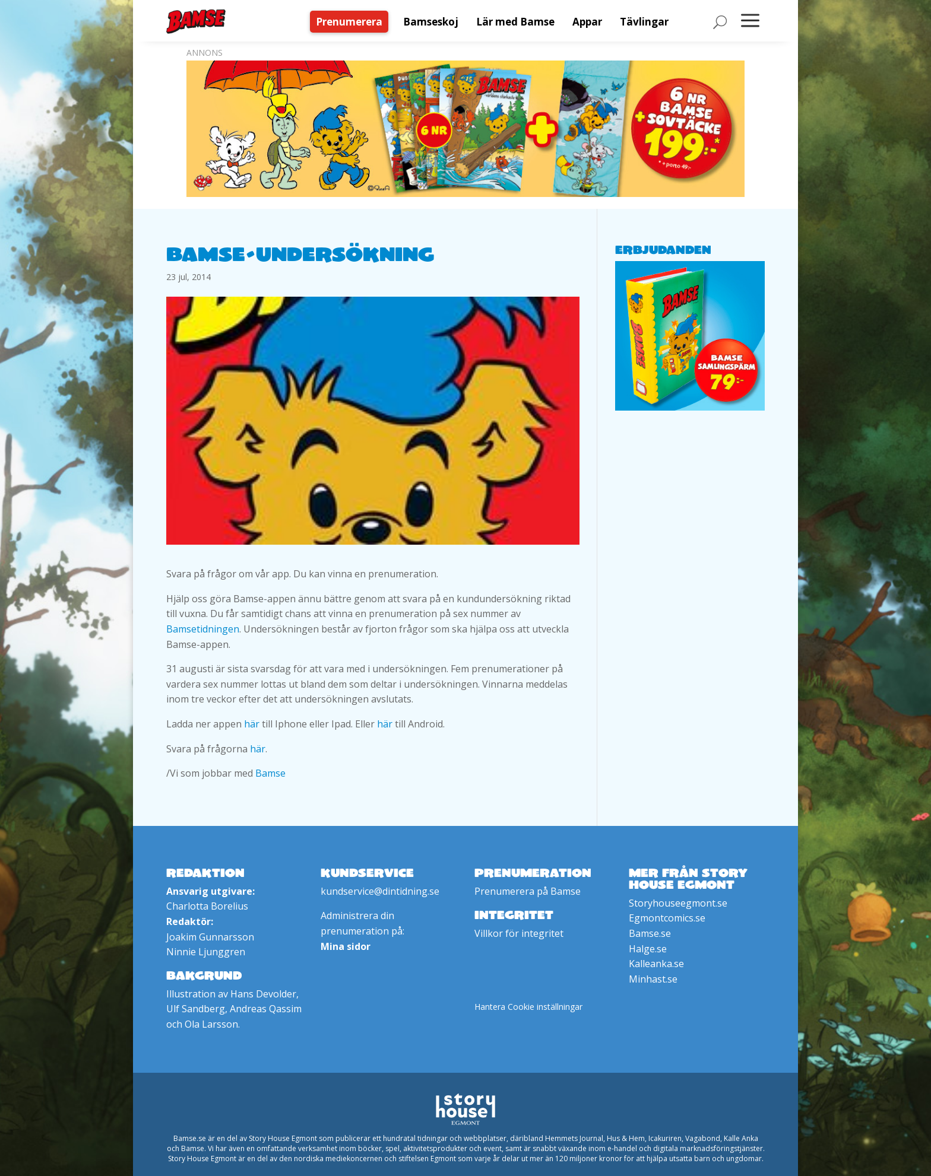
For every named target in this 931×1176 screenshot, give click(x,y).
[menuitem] (352, 22)
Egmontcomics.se (667, 917)
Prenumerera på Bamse (527, 891)
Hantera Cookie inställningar (528, 1006)
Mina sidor (345, 946)
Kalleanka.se (656, 963)
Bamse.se (650, 933)
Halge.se (648, 948)
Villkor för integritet (518, 933)
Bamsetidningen (202, 628)
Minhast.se (653, 979)
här (251, 723)
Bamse (270, 773)
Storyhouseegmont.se (678, 903)
